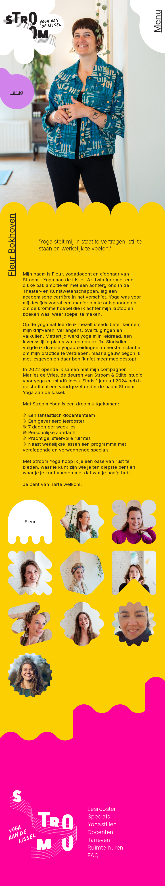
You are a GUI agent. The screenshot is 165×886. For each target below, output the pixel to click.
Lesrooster (102, 808)
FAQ (93, 855)
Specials (99, 816)
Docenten (100, 832)
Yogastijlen (102, 824)
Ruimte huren (105, 847)
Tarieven (99, 839)
